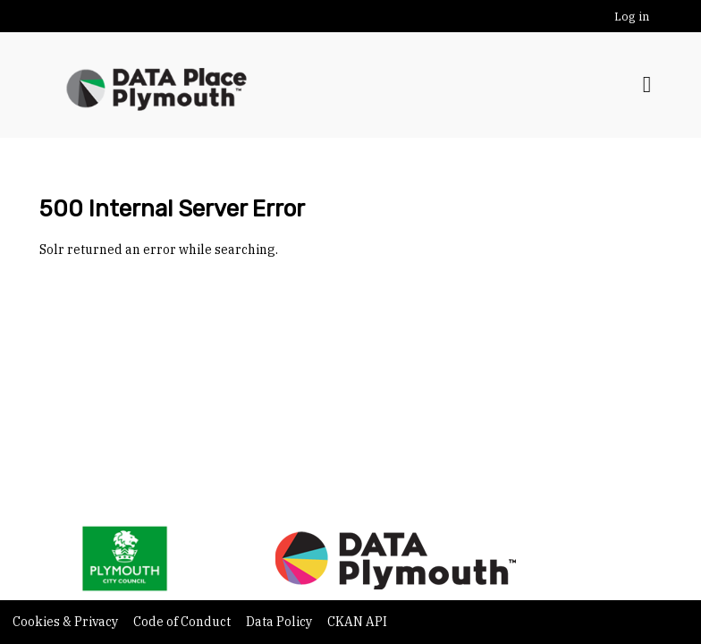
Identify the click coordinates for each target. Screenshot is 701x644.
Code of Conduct (183, 622)
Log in (631, 16)
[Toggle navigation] (647, 85)
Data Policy (280, 622)
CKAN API (357, 622)
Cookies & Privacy (67, 622)
